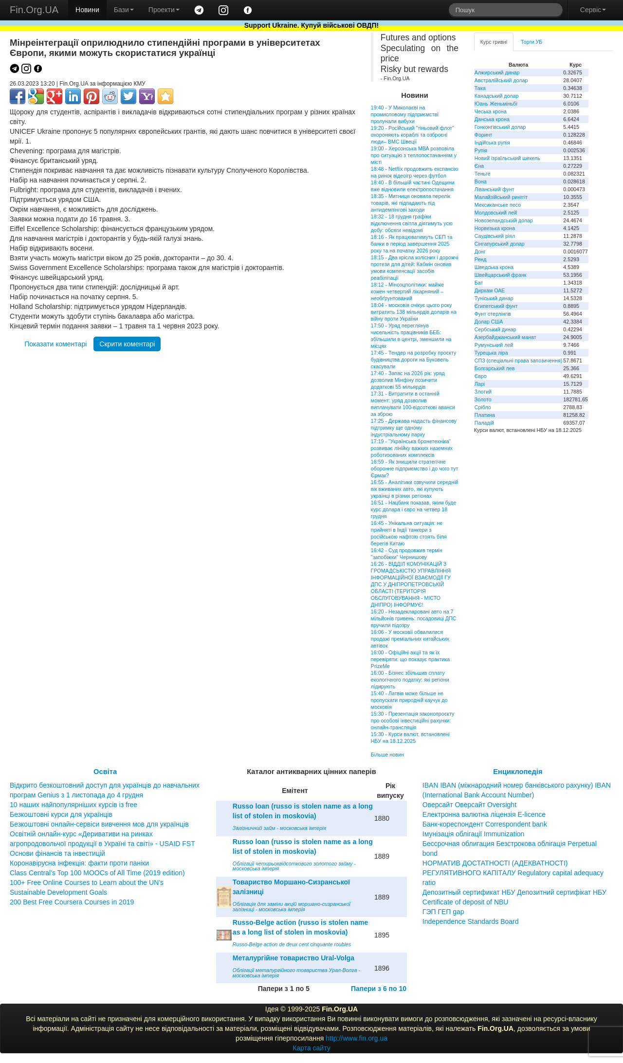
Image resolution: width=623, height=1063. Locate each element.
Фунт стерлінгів (493, 314)
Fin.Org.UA (34, 9)
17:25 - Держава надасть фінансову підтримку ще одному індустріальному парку (414, 427)
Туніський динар (494, 298)
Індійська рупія (492, 142)
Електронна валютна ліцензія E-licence (484, 814)
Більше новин (387, 754)
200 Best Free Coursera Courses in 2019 (72, 902)
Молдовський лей (496, 213)
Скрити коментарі (127, 344)
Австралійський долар (501, 80)
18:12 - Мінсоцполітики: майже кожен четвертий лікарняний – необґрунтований (407, 291)
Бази (124, 10)
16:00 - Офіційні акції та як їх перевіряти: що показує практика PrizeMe (410, 659)
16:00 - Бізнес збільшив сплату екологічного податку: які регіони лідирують (410, 679)
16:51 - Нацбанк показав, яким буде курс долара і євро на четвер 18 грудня (414, 509)
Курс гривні (493, 42)
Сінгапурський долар (500, 244)
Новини (87, 10)
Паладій (484, 423)
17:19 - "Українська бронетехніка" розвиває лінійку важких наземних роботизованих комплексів (412, 448)
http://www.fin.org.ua (356, 1038)
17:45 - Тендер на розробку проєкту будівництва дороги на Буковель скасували (413, 359)
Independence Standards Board (470, 921)
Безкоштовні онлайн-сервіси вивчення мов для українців (99, 824)
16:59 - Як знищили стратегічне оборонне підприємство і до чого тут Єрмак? (414, 468)
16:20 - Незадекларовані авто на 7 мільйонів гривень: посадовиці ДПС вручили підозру (414, 618)
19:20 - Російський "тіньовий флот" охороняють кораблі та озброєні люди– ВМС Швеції (412, 134)
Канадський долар (497, 96)
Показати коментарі (55, 344)
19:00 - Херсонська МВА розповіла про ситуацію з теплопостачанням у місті (414, 155)
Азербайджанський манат (505, 337)
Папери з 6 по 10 (378, 988)
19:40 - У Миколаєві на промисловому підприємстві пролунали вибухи (405, 114)
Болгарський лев (495, 368)
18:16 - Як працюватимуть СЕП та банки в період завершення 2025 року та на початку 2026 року (412, 243)
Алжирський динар (497, 72)
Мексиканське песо (498, 205)
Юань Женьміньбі (496, 104)
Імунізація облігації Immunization (473, 834)
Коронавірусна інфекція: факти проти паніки (79, 863)
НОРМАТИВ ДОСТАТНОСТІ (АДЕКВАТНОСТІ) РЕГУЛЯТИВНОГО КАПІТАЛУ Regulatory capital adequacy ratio (513, 872)
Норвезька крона (495, 228)
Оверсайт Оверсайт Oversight (469, 805)
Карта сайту (311, 1048)
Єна (479, 166)
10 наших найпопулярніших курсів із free (73, 805)
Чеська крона (491, 111)
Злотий (483, 392)
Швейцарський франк (501, 275)
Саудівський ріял (495, 236)
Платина (485, 415)
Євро (481, 376)
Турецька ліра (491, 353)
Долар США (489, 321)
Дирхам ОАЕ (490, 290)
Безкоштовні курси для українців (61, 814)
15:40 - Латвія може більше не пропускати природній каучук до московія (409, 700)
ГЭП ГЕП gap (443, 912)
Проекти (164, 10)
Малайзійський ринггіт (501, 197)
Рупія (481, 150)
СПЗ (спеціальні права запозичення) (519, 360)
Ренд (481, 259)
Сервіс (593, 10)
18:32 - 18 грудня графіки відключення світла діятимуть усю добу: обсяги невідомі (412, 223)
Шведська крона (494, 267)
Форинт (484, 135)
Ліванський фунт (494, 189)
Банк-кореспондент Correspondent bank (484, 824)
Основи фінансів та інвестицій (57, 853)
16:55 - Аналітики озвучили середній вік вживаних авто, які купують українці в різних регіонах (414, 489)
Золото (483, 399)
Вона (481, 181)
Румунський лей (494, 345)
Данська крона (492, 119)
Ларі (480, 384)
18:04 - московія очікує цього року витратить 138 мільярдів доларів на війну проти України (414, 312)
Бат (479, 283)
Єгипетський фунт (496, 306)
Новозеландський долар (504, 220)
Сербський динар (495, 329)
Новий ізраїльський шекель (507, 158)
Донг (480, 251)
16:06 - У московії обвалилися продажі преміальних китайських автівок (410, 639)
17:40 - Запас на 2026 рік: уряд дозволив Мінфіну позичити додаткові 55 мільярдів (408, 380)
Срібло (483, 407)
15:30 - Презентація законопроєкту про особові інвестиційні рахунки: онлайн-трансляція (412, 720)
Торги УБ (531, 42)
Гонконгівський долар (500, 127)
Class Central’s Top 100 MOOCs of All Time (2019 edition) (97, 873)
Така (480, 88)
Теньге (483, 174)
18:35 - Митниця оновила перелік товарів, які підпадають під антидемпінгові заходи (410, 203)
